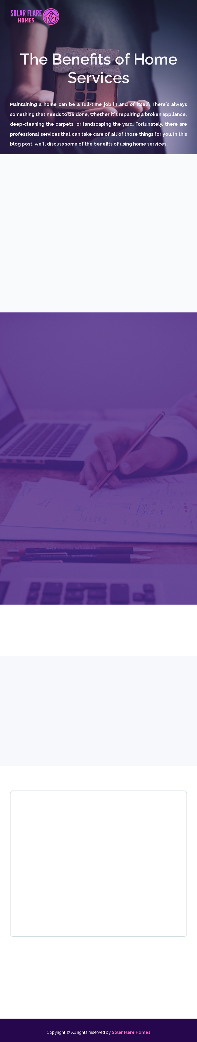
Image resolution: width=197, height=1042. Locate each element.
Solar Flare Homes (131, 1032)
